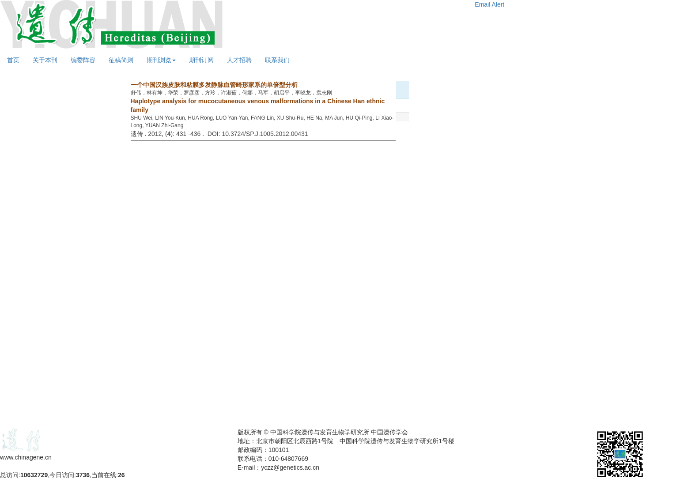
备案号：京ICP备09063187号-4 (43, 466)
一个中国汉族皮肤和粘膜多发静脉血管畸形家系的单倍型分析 (214, 84)
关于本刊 (45, 60)
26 (121, 474)
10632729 (34, 474)
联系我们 (277, 60)
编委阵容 (83, 60)
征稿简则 (121, 60)
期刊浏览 (161, 60)
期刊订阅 (201, 60)
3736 (83, 474)
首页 (13, 60)
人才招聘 (239, 60)
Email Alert (489, 4)
